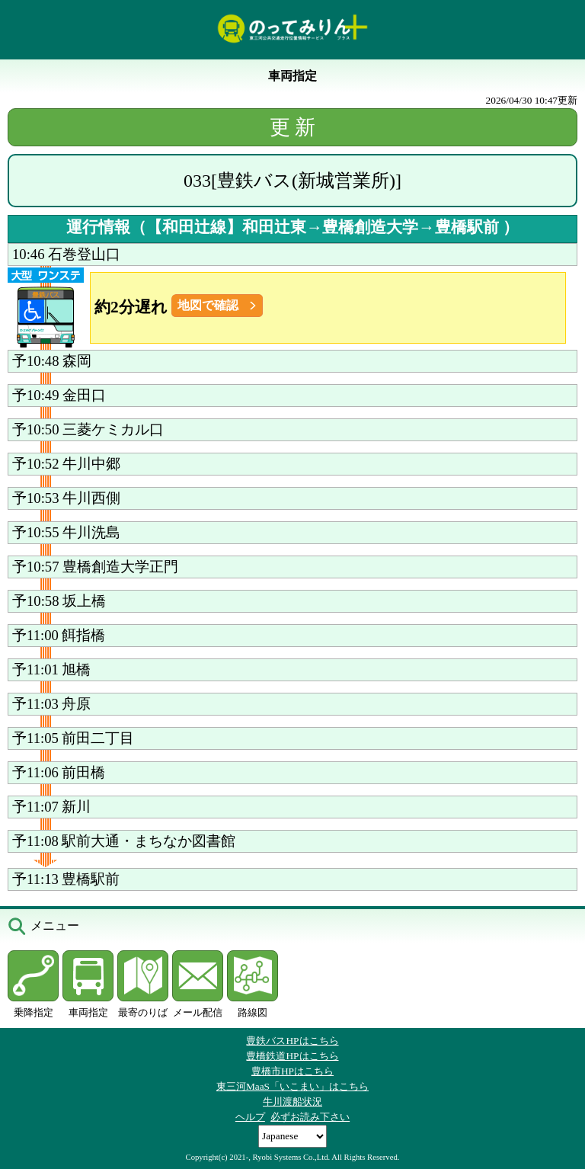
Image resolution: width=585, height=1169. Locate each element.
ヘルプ (250, 1117)
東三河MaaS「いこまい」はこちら (292, 1086)
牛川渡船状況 (292, 1101)
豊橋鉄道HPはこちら (292, 1056)
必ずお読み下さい (310, 1117)
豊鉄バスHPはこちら (292, 1040)
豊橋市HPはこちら (292, 1071)
